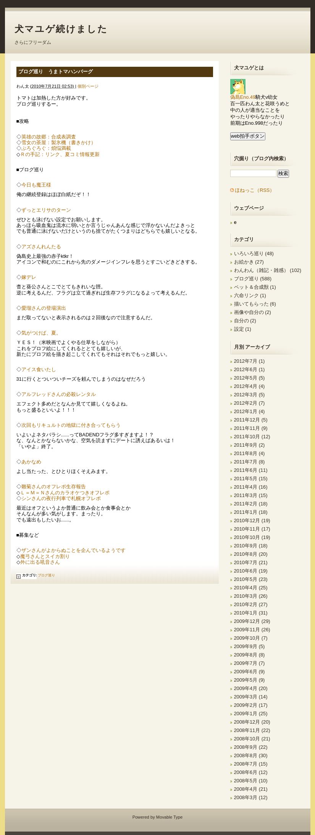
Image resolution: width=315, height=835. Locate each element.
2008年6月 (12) (251, 772)
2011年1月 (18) (251, 512)
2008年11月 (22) (252, 730)
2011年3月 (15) (251, 495)
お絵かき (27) (249, 262)
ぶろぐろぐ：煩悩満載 (46, 148)
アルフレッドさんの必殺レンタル (58, 394)
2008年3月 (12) (251, 797)
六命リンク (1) (250, 295)
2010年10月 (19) (252, 537)
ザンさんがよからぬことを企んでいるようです (73, 550)
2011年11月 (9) (251, 428)
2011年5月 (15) (251, 478)
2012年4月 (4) (249, 386)
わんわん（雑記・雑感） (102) (267, 270)
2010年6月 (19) (251, 571)
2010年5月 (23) (251, 579)
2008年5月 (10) (251, 781)
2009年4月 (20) (251, 688)
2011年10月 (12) (252, 436)
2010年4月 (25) (251, 587)
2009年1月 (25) (251, 713)
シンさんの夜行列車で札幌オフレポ (61, 498)
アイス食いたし (38, 369)
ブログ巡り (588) (252, 279)
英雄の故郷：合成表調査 (48, 137)
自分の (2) (245, 320)
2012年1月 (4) (249, 411)
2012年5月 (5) (249, 378)
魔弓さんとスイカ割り (45, 556)
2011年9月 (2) (249, 445)
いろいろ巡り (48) (254, 253)
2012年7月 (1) (249, 361)
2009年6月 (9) (249, 671)
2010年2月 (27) (251, 604)
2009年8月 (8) (249, 655)
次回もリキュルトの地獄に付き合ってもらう (71, 425)
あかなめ (31, 462)
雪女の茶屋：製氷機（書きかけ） (58, 142)
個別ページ (88, 86)
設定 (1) (242, 329)
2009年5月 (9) (249, 680)
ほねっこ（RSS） (255, 190)
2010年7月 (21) (251, 562)
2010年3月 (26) (251, 596)
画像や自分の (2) (252, 312)
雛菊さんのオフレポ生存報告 (53, 486)
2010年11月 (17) (252, 529)
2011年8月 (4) (249, 453)
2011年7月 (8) (249, 462)
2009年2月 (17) (251, 705)
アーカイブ (257, 347)
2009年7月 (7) (249, 663)
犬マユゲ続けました (61, 29)
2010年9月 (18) (251, 546)
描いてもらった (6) (255, 304)
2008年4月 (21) (251, 789)
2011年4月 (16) (251, 487)
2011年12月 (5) (251, 420)
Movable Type (169, 817)
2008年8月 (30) (251, 755)
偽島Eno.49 (243, 95)
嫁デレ (28, 277)
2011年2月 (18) (251, 504)
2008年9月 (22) (251, 747)
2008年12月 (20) (252, 722)
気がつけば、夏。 (41, 333)
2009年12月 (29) (252, 621)
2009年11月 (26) (252, 629)
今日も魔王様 (36, 185)
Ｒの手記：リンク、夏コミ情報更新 (60, 154)
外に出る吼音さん (40, 562)
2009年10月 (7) (251, 638)
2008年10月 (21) (252, 739)
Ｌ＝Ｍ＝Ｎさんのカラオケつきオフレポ (65, 493)
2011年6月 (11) (251, 470)
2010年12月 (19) (252, 520)
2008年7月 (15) (251, 764)
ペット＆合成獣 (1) (255, 287)
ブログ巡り (46, 575)
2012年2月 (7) (249, 403)
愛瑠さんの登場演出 (43, 308)
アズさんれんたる (41, 246)
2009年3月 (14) (251, 697)
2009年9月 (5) (249, 646)
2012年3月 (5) (249, 394)
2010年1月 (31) (251, 613)
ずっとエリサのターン (46, 210)
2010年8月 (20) (251, 554)
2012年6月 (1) (249, 369)
